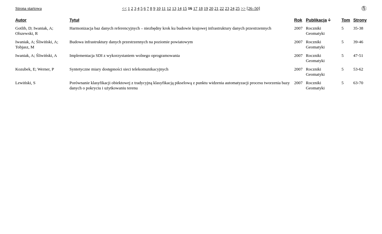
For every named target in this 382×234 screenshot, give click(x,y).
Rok (298, 20)
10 (159, 8)
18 (200, 8)
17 (195, 8)
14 (179, 8)
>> (243, 8)
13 (174, 8)
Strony (360, 20)
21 (216, 8)
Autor (21, 20)
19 (206, 8)
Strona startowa (28, 8)
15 (185, 8)
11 (164, 8)
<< (124, 8)
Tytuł (74, 20)
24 (232, 8)
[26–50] (253, 8)
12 (169, 8)
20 (211, 8)
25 (238, 8)
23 (227, 8)
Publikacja (316, 20)
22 (222, 8)
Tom (345, 20)
